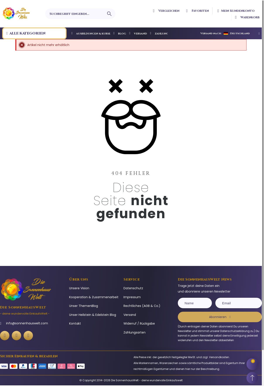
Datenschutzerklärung (235, 331)
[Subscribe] (220, 317)
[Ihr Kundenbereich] (237, 11)
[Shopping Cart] (253, 361)
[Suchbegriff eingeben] (80, 14)
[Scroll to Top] (253, 377)
